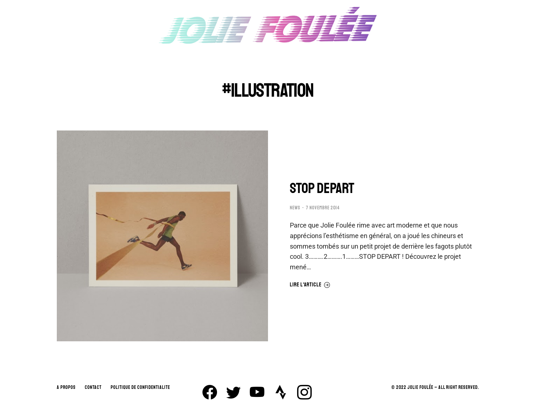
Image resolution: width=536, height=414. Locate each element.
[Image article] (162, 235)
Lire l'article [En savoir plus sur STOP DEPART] (310, 285)
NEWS (295, 208)
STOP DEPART (322, 188)
